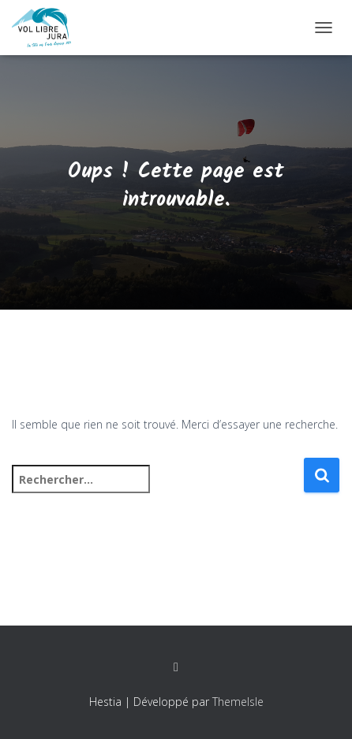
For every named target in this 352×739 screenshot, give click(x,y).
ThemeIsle (238, 701)
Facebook (176, 667)
